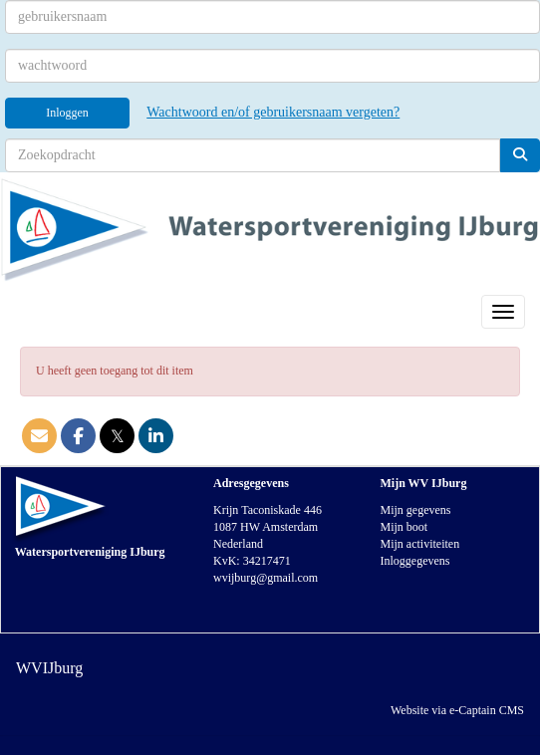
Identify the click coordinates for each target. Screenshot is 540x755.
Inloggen (67, 113)
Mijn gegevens (416, 510)
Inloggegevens (415, 561)
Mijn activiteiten (420, 544)
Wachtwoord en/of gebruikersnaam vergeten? (273, 112)
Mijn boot (404, 527)
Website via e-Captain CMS (457, 710)
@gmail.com (265, 578)
